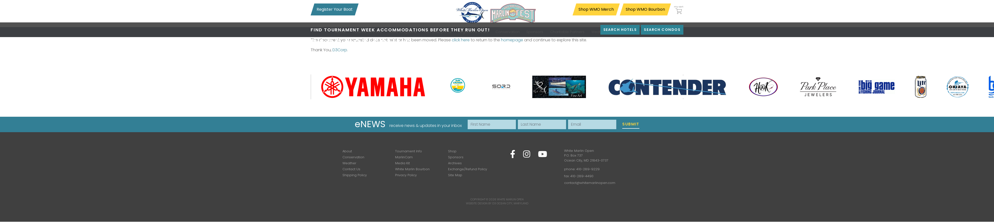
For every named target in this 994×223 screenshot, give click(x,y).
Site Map (455, 175)
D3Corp (339, 50)
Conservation (353, 157)
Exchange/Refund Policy (467, 169)
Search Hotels (620, 29)
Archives (455, 163)
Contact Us (351, 169)
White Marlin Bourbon (412, 169)
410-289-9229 (588, 169)
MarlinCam (404, 157)
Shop (452, 151)
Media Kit (402, 163)
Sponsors (455, 157)
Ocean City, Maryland (512, 203)
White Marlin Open (510, 199)
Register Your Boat (335, 9)
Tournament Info (408, 151)
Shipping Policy (354, 175)
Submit (630, 124)
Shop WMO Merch (596, 9)
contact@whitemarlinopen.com (589, 182)
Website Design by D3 (481, 203)
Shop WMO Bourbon (645, 9)
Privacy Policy (406, 175)
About (347, 151)
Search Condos (662, 29)
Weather (349, 163)
